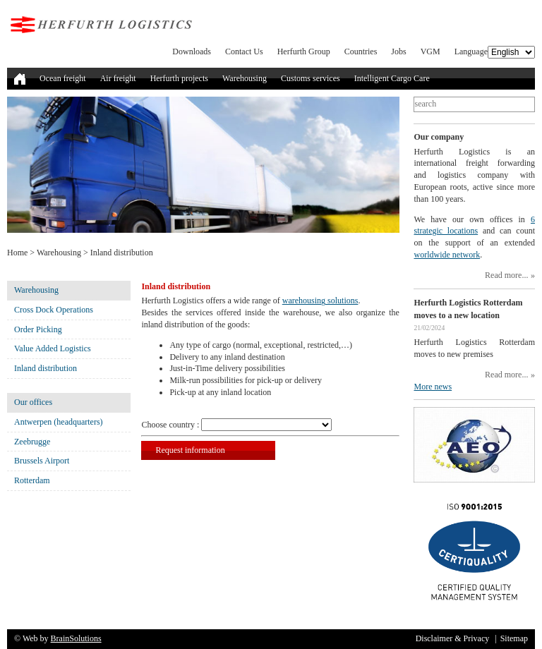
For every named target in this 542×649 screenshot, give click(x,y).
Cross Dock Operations (53, 310)
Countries (361, 51)
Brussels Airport (41, 461)
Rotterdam (32, 480)
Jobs (398, 51)
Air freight (118, 78)
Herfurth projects (179, 78)
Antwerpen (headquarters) (58, 422)
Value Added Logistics (52, 348)
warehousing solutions (320, 300)
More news (433, 387)
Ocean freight (63, 78)
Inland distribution (45, 368)
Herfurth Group (303, 51)
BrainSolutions (76, 638)
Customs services (310, 78)
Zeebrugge (32, 442)
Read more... (506, 275)
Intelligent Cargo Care (392, 78)
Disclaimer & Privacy (453, 638)
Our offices (33, 402)
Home (17, 252)
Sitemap (514, 638)
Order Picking (38, 329)
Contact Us (244, 51)
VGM (430, 51)
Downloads (191, 51)
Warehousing (244, 78)
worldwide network (447, 255)
